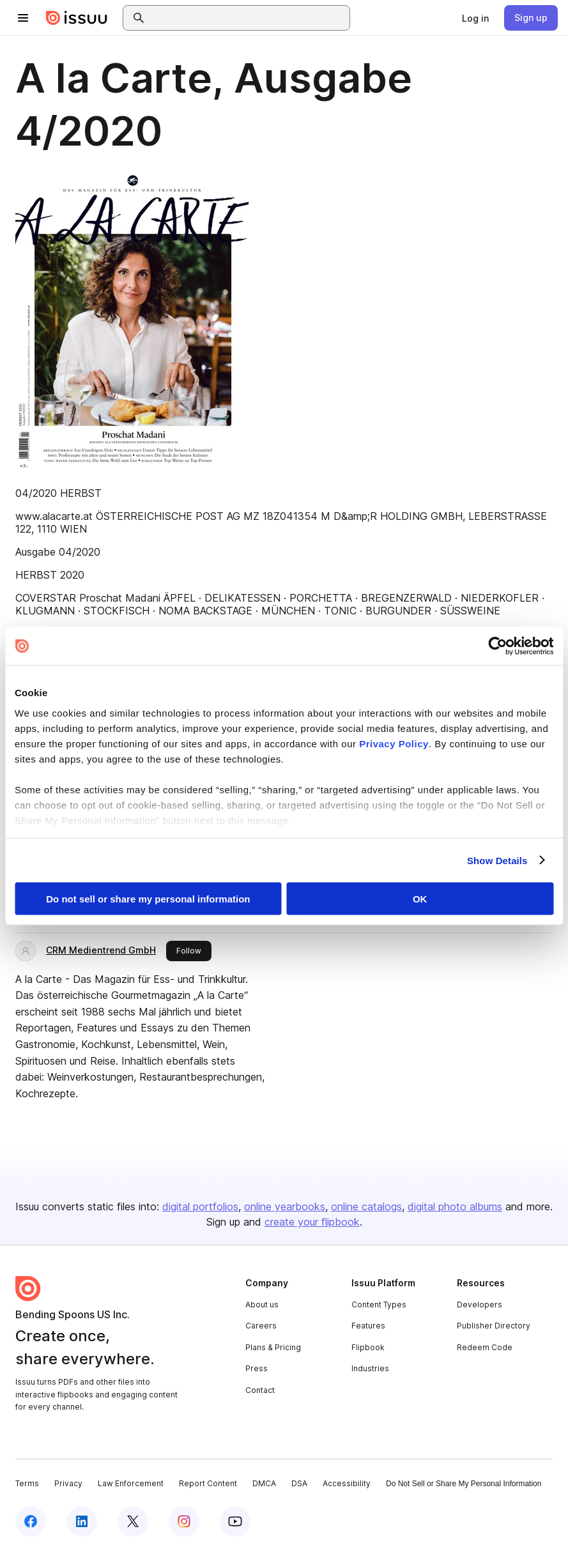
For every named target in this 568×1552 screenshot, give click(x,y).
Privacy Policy (394, 743)
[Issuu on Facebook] (30, 1521)
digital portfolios (200, 1206)
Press (256, 1368)
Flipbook (368, 1347)
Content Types (378, 1304)
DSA (299, 1483)
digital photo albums (455, 1206)
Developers (479, 1304)
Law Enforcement (131, 1483)
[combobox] (247, 18)
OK (420, 899)
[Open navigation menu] (23, 18)
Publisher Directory (493, 1325)
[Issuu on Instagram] (184, 1521)
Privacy (68, 1483)
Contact (260, 1390)
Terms (27, 1483)
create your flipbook (312, 1221)
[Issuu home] (76, 18)
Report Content (208, 1483)
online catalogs (366, 1206)
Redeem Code (484, 1347)
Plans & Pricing (273, 1347)
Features (368, 1325)
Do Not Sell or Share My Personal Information (463, 1483)
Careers (261, 1325)
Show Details (497, 860)
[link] (475, 18)
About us (262, 1304)
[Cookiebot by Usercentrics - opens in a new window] (497, 646)
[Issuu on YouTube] (235, 1521)
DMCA (264, 1483)
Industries (370, 1368)
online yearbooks (284, 1206)
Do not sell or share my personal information (148, 899)
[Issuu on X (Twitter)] (133, 1521)
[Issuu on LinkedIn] (81, 1521)
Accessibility (347, 1483)
